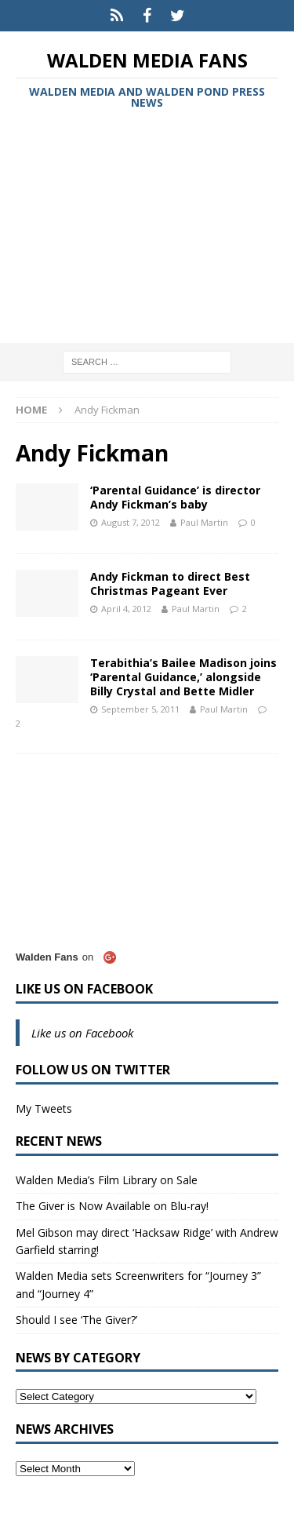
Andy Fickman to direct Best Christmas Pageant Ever (170, 583)
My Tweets (44, 1108)
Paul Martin (204, 522)
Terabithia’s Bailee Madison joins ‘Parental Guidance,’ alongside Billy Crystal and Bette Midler (183, 676)
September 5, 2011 (140, 709)
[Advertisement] (147, 229)
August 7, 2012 (130, 522)
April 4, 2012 (126, 608)
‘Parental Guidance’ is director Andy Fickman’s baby (175, 497)
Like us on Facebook (84, 988)
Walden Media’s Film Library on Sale (107, 1179)
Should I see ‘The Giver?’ (76, 1319)
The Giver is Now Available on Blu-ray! (112, 1205)
